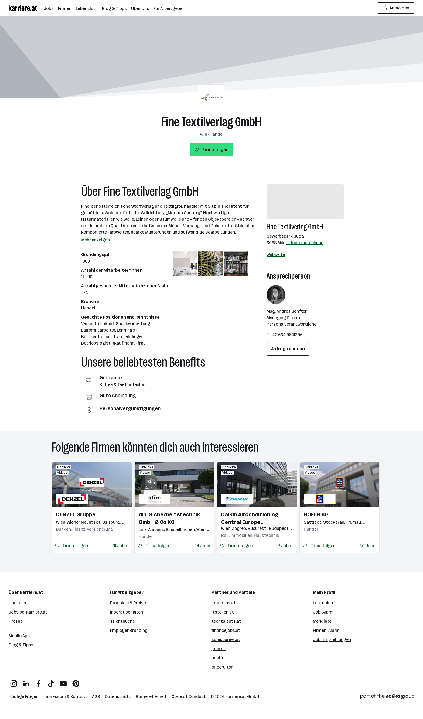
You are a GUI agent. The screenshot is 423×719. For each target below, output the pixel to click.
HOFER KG (316, 514)
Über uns (17, 602)
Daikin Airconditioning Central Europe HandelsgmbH (249, 518)
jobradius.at (224, 602)
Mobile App (19, 635)
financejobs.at (226, 630)
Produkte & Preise (128, 602)
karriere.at (235, 696)
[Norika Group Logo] (387, 697)
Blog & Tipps (21, 645)
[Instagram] (14, 681)
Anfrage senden (288, 348)
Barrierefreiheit (151, 696)
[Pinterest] (76, 681)
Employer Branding (129, 630)
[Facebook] (38, 681)
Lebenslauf (324, 602)
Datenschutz (118, 696)
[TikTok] (51, 681)
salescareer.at (226, 639)
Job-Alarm (323, 612)
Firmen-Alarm (326, 630)
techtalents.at (226, 621)
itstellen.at (223, 612)
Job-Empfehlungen (332, 639)
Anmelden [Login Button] (396, 8)
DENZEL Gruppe (75, 514)
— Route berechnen (304, 242)
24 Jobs (202, 545)
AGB (96, 696)
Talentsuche (122, 621)
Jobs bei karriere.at (28, 612)
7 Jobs (284, 545)
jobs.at (219, 648)
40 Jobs (367, 545)
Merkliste (322, 621)
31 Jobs (119, 545)
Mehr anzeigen (95, 240)
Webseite (276, 254)
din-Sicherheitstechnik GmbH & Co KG (169, 518)
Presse (16, 621)
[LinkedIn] (26, 681)
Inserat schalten (126, 612)
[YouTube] (63, 681)
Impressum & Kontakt (65, 696)
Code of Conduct (189, 696)
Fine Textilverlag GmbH (211, 122)
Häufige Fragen (24, 696)
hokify (218, 657)
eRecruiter (222, 667)
